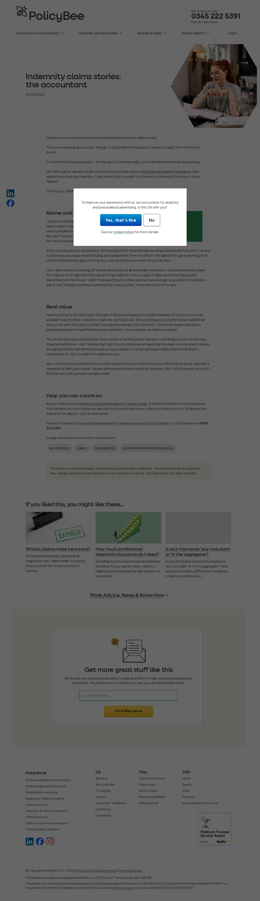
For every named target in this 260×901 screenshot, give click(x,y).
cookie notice (123, 232)
